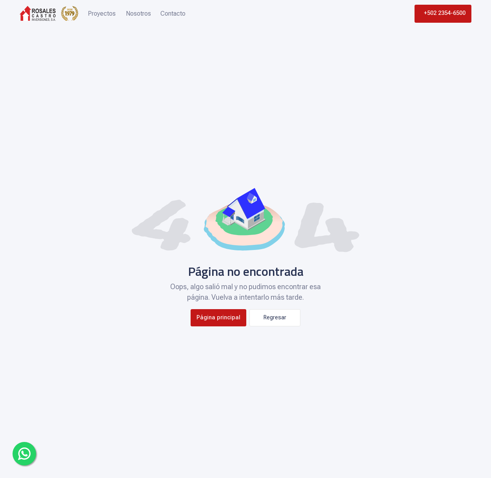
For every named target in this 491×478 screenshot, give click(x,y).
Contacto (172, 13)
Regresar (275, 317)
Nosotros (138, 13)
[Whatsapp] (24, 453)
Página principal (218, 317)
